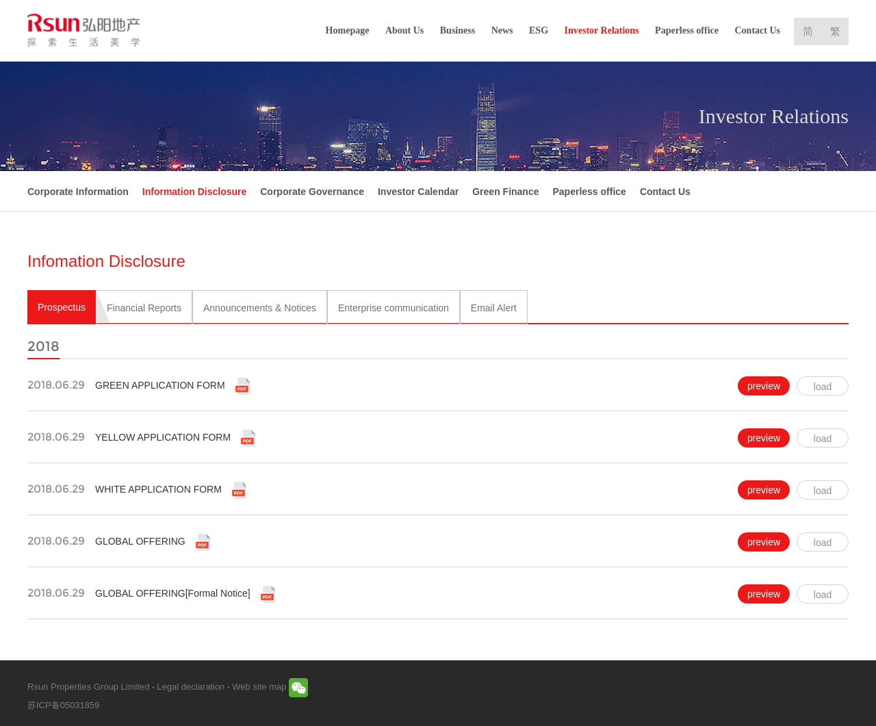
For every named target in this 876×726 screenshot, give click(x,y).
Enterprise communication (393, 307)
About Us (404, 30)
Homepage (348, 30)
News (502, 30)
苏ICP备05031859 (63, 705)
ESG (538, 30)
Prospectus (62, 307)
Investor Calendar (418, 191)
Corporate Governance (312, 191)
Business (457, 30)
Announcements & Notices (259, 307)
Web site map (259, 687)
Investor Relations (602, 30)
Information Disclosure (194, 191)
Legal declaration (190, 687)
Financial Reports (144, 307)
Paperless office (687, 30)
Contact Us (758, 30)
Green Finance (505, 191)
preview (763, 385)
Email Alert (494, 307)
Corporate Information (78, 191)
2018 (43, 346)
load (823, 386)
